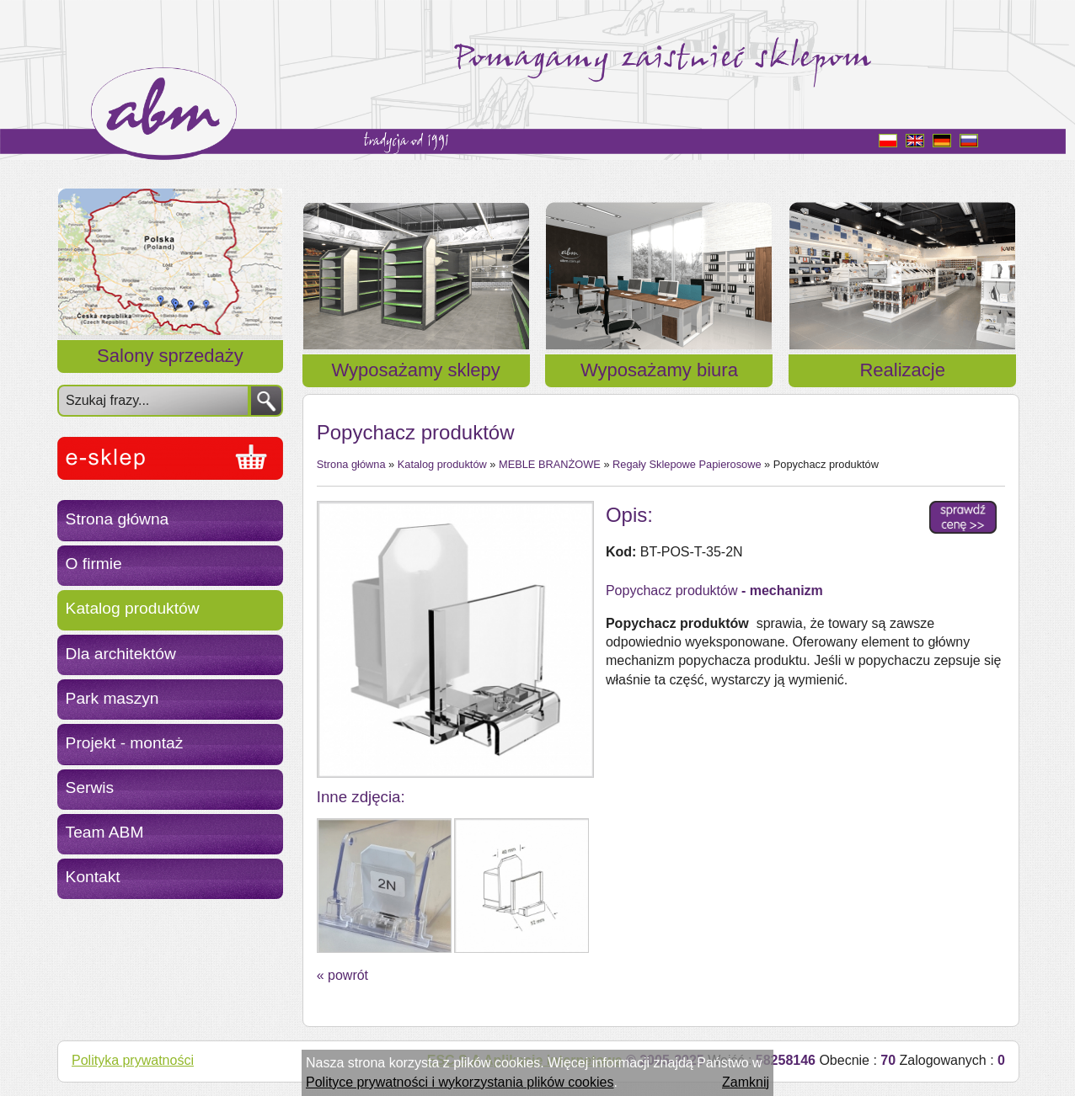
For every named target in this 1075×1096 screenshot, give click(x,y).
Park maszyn (112, 698)
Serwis (90, 787)
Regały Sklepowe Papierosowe (686, 464)
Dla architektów (121, 653)
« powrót (342, 975)
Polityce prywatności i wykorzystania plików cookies (459, 1082)
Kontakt (93, 877)
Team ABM (105, 832)
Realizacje (902, 369)
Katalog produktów (133, 608)
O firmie (94, 563)
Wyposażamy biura (659, 369)
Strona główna (117, 519)
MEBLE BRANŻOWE (550, 464)
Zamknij (745, 1082)
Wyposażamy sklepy (416, 369)
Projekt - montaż (125, 743)
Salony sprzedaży (170, 355)
